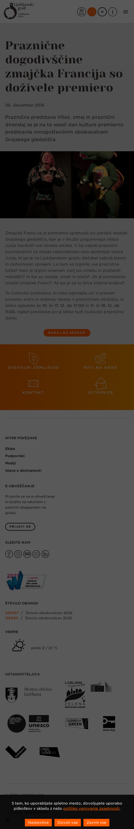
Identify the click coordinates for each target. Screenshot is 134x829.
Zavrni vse (96, 822)
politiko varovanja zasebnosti (91, 808)
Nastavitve (38, 822)
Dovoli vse (68, 822)
